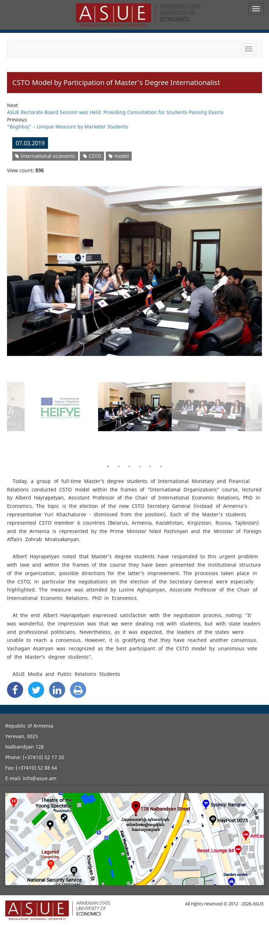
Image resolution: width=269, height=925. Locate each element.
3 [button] (129, 466)
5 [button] (150, 466)
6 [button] (160, 466)
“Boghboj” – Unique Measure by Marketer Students (67, 126)
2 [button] (118, 466)
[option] (134, 266)
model (119, 156)
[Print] (78, 690)
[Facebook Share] (15, 690)
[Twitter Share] (36, 690)
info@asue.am (39, 778)
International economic (45, 156)
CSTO (92, 156)
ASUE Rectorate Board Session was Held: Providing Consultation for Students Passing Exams (115, 112)
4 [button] (139, 466)
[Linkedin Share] (57, 690)
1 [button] (108, 466)
